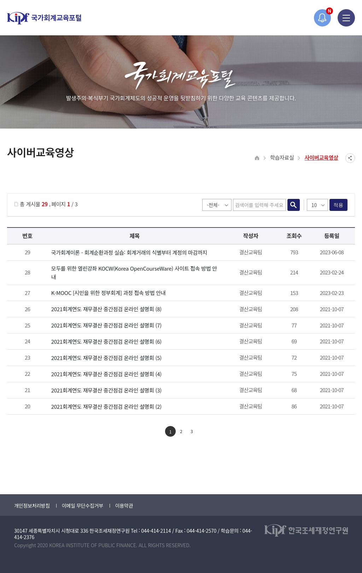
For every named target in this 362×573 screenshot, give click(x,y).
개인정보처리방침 (32, 505)
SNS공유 (350, 158)
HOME (257, 158)
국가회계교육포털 (44, 18)
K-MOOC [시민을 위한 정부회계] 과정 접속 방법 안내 (108, 292)
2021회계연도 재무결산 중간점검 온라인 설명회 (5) (106, 357)
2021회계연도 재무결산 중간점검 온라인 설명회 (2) (106, 406)
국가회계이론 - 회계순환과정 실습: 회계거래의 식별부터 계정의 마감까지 (129, 252)
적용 (338, 205)
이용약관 (124, 505)
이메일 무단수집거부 (82, 505)
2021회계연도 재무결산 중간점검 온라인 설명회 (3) (106, 390)
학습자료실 (282, 157)
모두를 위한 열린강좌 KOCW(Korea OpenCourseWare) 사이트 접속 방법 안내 (134, 272)
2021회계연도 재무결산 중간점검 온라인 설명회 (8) (106, 309)
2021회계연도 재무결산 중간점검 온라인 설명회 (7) (106, 325)
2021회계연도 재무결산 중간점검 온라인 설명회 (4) (106, 374)
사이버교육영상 (321, 157)
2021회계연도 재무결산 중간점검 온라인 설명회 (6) (106, 341)
